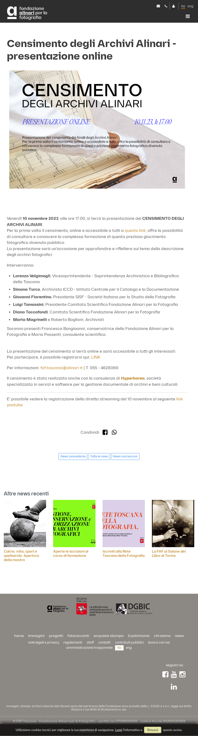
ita (183, 6)
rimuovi (152, 730)
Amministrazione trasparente (89, 648)
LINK (95, 357)
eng (190, 6)
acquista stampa (109, 636)
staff (90, 643)
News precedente (73, 456)
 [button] (188, 16)
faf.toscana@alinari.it (61, 368)
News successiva (125, 456)
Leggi (118, 730)
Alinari (27, 13)
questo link (135, 230)
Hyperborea (133, 378)
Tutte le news (99, 456)
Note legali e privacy (43, 643)
